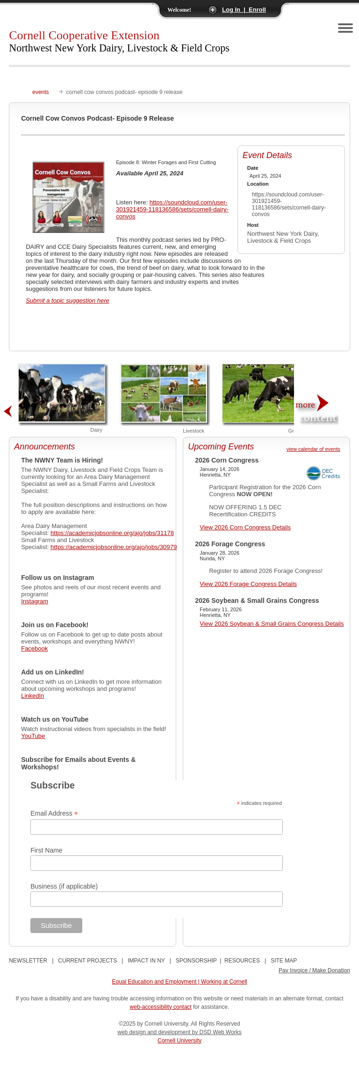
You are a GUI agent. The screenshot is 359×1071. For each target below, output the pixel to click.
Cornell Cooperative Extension (119, 41)
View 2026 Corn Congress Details (245, 527)
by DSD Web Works (217, 1032)
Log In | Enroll (244, 9)
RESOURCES (242, 960)
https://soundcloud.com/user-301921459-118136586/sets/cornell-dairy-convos (172, 209)
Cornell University (179, 1040)
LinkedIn (32, 695)
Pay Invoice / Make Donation (314, 970)
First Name (46, 850)
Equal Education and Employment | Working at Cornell (179, 981)
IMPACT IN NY (146, 960)
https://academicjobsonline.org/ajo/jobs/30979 (113, 546)
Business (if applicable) (64, 886)
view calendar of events (313, 449)
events (40, 92)
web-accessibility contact (161, 1007)
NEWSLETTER (28, 960)
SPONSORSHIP (196, 960)
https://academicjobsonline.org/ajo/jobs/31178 (112, 532)
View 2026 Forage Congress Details (248, 583)
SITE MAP (284, 960)
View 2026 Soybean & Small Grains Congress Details (272, 623)
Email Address (54, 813)
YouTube (33, 735)
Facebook (34, 648)
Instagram (34, 601)
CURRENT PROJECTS (87, 960)
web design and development (154, 1032)
